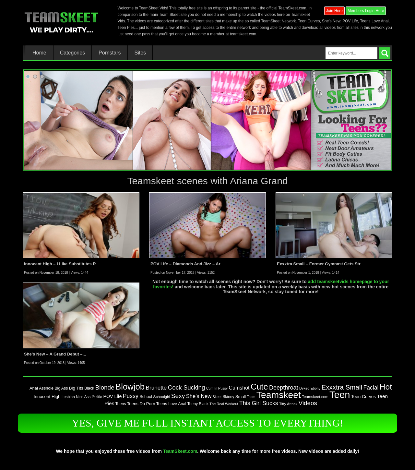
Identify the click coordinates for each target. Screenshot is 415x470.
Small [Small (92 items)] (240, 396)
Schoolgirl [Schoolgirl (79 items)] (161, 396)
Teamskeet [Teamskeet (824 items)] (278, 395)
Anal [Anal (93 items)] (34, 388)
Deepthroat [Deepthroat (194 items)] (283, 387)
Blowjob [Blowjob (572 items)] (130, 386)
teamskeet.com (243, 34)
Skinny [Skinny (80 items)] (228, 396)
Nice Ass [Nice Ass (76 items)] (83, 396)
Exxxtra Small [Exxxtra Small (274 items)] (341, 387)
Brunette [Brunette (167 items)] (156, 387)
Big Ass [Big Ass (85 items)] (61, 388)
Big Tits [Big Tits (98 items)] (76, 388)
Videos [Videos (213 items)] (308, 403)
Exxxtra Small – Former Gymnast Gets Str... (320, 263)
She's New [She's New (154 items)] (198, 396)
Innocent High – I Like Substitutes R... (62, 263)
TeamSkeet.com (180, 451)
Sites (140, 52)
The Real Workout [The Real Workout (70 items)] (223, 404)
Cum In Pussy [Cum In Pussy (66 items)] (217, 388)
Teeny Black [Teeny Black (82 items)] (197, 404)
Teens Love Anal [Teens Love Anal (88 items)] (171, 404)
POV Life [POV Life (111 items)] (112, 396)
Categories (72, 52)
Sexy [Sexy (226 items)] (178, 395)
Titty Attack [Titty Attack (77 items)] (288, 404)
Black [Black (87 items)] (89, 388)
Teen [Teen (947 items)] (339, 394)
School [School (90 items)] (145, 396)
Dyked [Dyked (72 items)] (304, 388)
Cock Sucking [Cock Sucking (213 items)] (186, 387)
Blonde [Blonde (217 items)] (104, 387)
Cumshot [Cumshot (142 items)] (239, 388)
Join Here (334, 10)
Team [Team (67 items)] (251, 397)
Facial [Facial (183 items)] (370, 387)
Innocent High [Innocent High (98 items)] (47, 396)
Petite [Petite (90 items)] (97, 396)
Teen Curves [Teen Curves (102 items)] (363, 396)
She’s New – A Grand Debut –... (55, 354)
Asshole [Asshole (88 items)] (46, 388)
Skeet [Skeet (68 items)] (217, 397)
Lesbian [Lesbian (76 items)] (68, 396)
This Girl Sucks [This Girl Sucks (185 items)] (258, 403)
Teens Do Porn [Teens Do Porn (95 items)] (141, 403)
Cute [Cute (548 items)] (259, 386)
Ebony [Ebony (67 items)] (315, 388)
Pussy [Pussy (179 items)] (130, 396)
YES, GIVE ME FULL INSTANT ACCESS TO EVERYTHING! (207, 423)
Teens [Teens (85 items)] (120, 404)
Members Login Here (366, 10)
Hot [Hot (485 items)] (386, 386)
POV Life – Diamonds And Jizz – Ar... (187, 263)
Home (39, 52)
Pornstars (110, 52)
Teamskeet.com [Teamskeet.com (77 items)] (315, 396)
